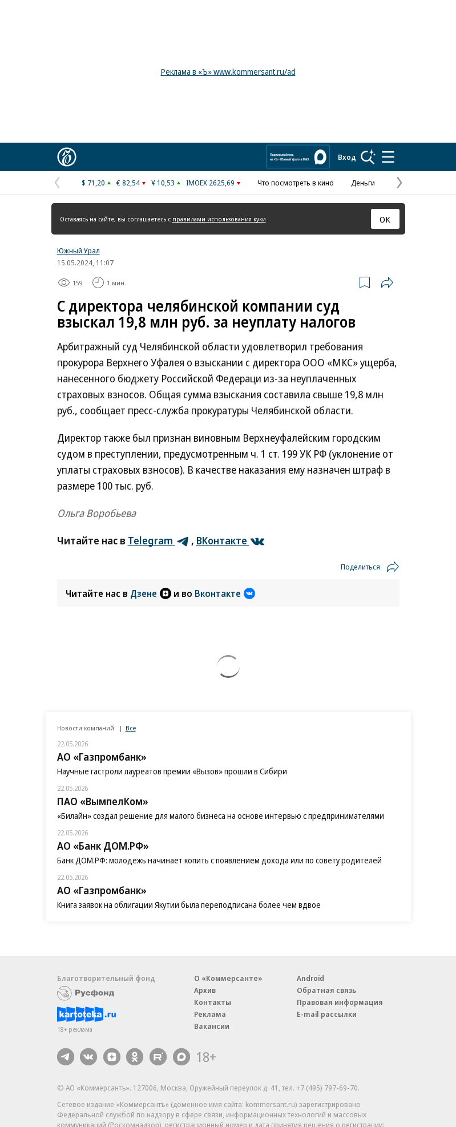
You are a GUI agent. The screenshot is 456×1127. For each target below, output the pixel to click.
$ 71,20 (93, 182)
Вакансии (211, 1026)
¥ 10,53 (163, 182)
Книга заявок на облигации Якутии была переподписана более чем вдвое (189, 904)
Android (310, 978)
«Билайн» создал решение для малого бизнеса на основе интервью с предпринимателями (220, 815)
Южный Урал (78, 250)
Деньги (363, 182)
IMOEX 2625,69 (210, 182)
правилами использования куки (219, 219)
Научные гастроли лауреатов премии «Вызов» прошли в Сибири (172, 771)
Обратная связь (326, 990)
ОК (385, 219)
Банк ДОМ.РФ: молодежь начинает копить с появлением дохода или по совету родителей (219, 860)
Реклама (210, 1014)
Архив (205, 990)
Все (131, 728)
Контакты (212, 1002)
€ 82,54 (128, 182)
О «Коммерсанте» (228, 978)
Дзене (150, 593)
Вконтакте (225, 593)
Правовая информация (340, 1002)
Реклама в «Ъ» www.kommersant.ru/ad (228, 71)
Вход (347, 157)
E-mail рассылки (327, 1014)
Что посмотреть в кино (295, 182)
